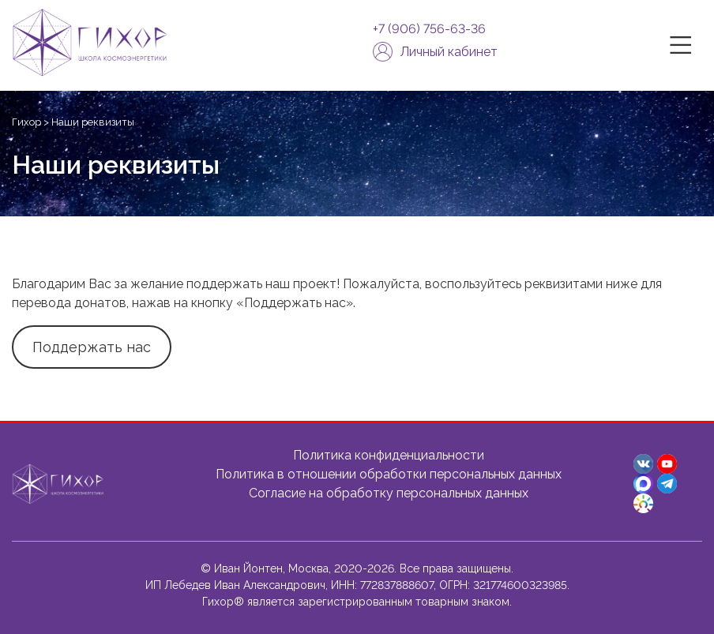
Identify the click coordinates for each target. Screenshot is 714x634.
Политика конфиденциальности (388, 455)
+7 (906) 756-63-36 (429, 29)
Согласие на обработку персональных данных (388, 493)
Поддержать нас (91, 347)
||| (682, 45)
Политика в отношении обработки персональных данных (389, 474)
